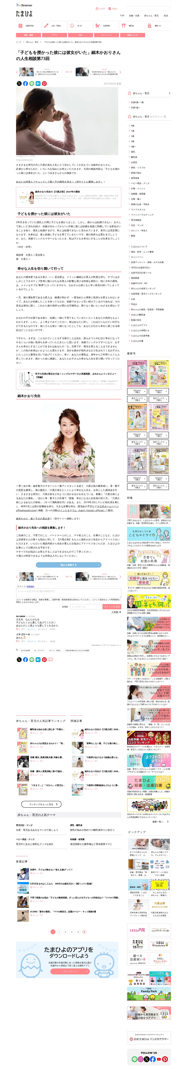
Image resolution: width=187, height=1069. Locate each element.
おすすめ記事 (25, 650)
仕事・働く (136, 199)
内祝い (113, 8)
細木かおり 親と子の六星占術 (33, 518)
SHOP (100, 8)
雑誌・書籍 (28, 35)
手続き (134, 304)
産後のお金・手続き (140, 204)
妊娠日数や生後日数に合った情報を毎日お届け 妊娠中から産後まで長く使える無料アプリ (70, 964)
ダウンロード (70, 971)
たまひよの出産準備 (140, 335)
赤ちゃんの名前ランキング (143, 288)
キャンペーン (106, 35)
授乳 (133, 151)
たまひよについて (139, 246)
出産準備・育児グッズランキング (146, 293)
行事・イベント (138, 188)
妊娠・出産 (134, 16)
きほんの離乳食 (138, 314)
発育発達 (135, 178)
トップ (18, 42)
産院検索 (135, 278)
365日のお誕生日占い (141, 267)
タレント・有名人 (55, 650)
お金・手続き (52, 25)
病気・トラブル (138, 167)
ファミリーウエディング (142, 214)
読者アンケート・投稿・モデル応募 (147, 262)
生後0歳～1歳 (137, 102)
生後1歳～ (135, 107)
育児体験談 (136, 220)
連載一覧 (68, 72)
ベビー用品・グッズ (140, 183)
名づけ (76, 25)
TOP (122, 16)
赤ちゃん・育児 (151, 16)
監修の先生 (136, 319)
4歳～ (133, 146)
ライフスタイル (138, 209)
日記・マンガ (137, 225)
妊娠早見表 (26, 25)
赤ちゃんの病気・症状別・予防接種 (147, 309)
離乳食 (127, 25)
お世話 (134, 162)
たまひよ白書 (137, 340)
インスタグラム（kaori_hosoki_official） (83, 510)
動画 (133, 235)
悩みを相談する (68, 564)
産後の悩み (136, 172)
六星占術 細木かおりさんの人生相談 (77, 650)
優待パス (154, 25)
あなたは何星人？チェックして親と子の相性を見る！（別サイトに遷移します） (59, 181)
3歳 (132, 141)
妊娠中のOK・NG (139, 283)
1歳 (132, 130)
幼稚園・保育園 (138, 193)
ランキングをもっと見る (41, 804)
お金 (133, 299)
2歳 (132, 136)
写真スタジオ (132, 35)
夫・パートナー (39, 650)
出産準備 (102, 25)
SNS (80, 35)
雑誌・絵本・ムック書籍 (142, 251)
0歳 (132, 125)
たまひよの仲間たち (140, 330)
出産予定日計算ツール (141, 272)
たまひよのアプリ (139, 325)
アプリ (54, 35)
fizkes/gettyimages (24, 159)
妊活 (166, 16)
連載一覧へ (157, 821)
